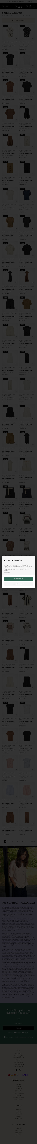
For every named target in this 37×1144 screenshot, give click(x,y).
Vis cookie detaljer (18, 584)
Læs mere (7, 572)
